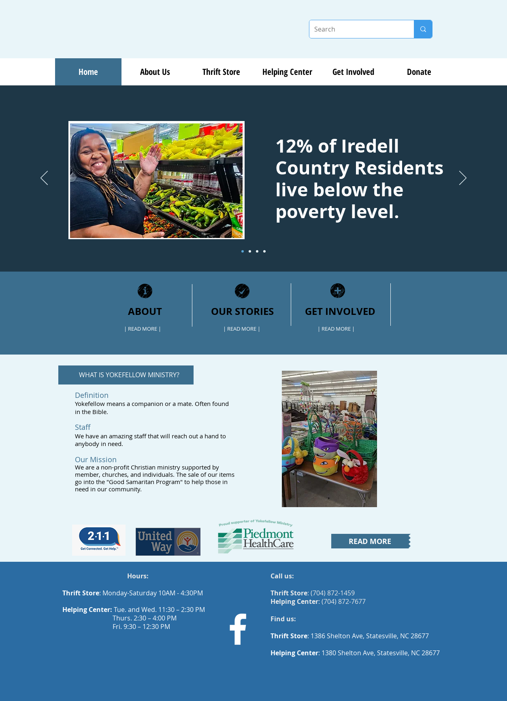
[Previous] (44, 178)
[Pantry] (264, 251)
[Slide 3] (257, 251)
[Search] (355, 29)
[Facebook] (238, 629)
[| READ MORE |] (142, 329)
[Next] (463, 178)
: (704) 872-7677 (318, 601)
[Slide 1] (242, 251)
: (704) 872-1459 (313, 592)
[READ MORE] (370, 541)
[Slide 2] (250, 251)
